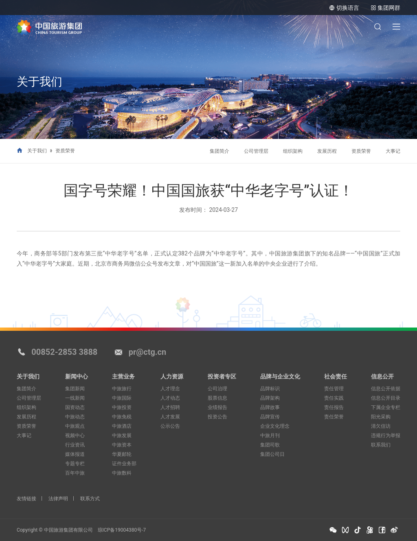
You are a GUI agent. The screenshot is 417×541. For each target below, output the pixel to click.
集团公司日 (272, 454)
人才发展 (170, 417)
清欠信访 (381, 426)
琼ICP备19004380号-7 (122, 530)
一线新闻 (75, 398)
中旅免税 (122, 417)
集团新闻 (75, 388)
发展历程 (327, 151)
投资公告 (217, 417)
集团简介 (219, 151)
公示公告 (170, 426)
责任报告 (334, 407)
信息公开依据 (385, 388)
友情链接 (26, 498)
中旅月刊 (270, 435)
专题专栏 (75, 463)
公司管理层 (256, 151)
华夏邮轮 (122, 454)
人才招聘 (170, 407)
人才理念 (170, 388)
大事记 (393, 151)
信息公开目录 (385, 398)
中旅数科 (122, 473)
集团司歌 (270, 445)
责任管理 (334, 388)
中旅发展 (122, 435)
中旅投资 (122, 407)
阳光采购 (381, 417)
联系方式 (90, 498)
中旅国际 (122, 398)
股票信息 (217, 398)
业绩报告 (217, 407)
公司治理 (217, 388)
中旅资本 (122, 445)
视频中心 (75, 435)
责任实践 (334, 398)
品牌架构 (270, 398)
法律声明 (58, 498)
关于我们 (37, 150)
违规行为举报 (385, 435)
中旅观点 (75, 426)
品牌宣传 (270, 417)
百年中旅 (75, 473)
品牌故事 (270, 407)
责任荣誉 (334, 417)
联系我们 (381, 445)
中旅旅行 (122, 388)
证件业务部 (124, 463)
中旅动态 (75, 417)
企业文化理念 (275, 426)
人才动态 (170, 398)
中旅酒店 (122, 426)
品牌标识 (270, 388)
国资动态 (75, 407)
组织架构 (293, 151)
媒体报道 (75, 454)
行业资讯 (75, 445)
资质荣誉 (65, 150)
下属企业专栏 (385, 407)
